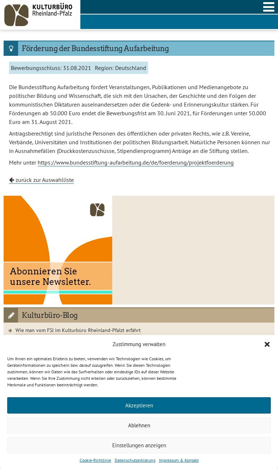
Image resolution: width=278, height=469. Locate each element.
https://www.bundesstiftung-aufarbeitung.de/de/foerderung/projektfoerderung (136, 162)
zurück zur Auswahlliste (41, 179)
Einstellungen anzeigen (139, 445)
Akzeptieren (139, 405)
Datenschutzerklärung (135, 460)
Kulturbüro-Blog (50, 315)
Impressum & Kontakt (179, 460)
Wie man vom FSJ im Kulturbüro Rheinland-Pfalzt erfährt (78, 330)
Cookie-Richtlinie (95, 460)
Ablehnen (139, 425)
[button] (267, 344)
